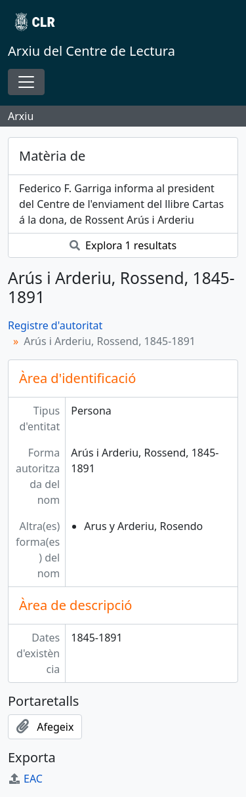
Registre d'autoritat (55, 325)
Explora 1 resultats (123, 245)
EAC (25, 778)
